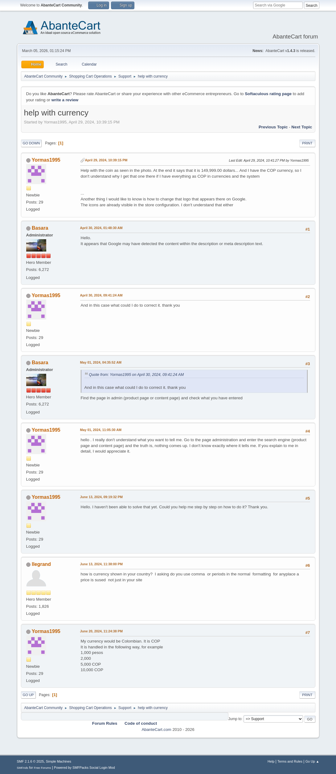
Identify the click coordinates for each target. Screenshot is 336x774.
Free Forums (42, 767)
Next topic (301, 127)
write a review (64, 100)
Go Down (31, 143)
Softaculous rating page (268, 93)
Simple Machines (58, 761)
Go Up (28, 695)
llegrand (41, 564)
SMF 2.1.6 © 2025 (30, 761)
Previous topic (273, 127)
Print (307, 143)
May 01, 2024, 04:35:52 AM (100, 362)
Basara (40, 228)
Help (271, 761)
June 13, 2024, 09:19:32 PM (101, 497)
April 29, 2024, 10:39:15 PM (106, 160)
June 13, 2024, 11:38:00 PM (101, 564)
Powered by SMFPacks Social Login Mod (84, 767)
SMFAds (22, 767)
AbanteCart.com (156, 729)
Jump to (235, 719)
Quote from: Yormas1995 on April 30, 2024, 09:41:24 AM (136, 375)
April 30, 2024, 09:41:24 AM (101, 295)
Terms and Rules (289, 761)
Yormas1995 (46, 160)
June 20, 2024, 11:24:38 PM (101, 631)
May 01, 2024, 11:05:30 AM (100, 430)
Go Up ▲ (312, 761)
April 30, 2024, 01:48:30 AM (101, 228)
